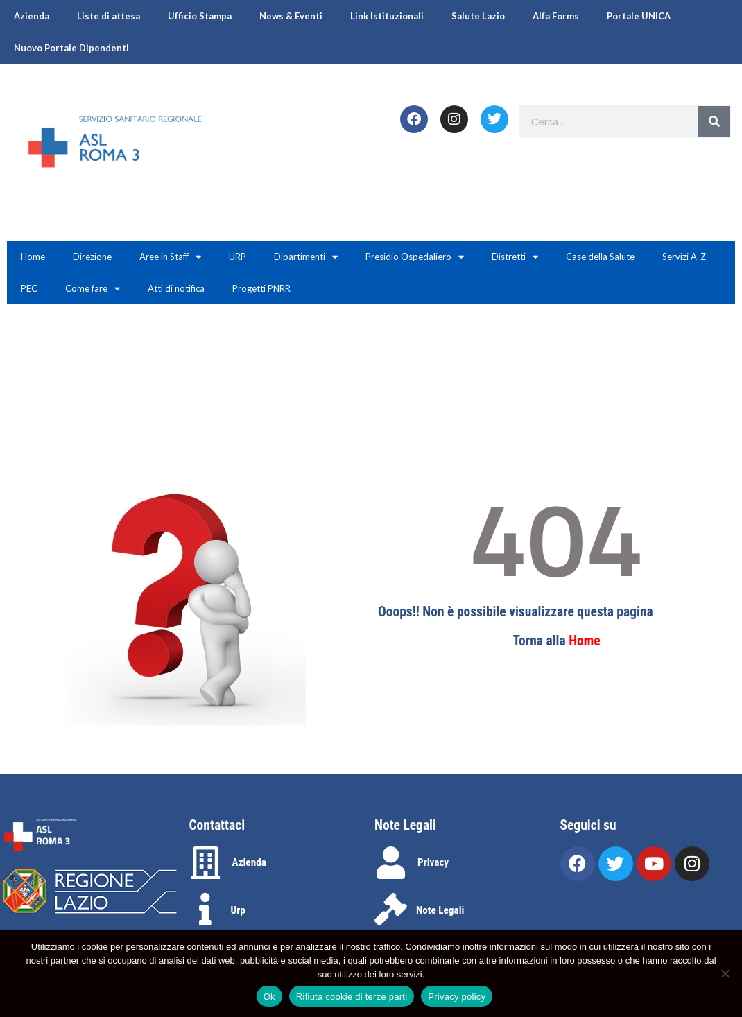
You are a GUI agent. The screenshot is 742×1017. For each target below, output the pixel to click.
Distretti (515, 256)
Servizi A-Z (684, 256)
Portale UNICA (639, 15)
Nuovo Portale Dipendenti (71, 47)
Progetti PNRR (261, 288)
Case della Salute (600, 256)
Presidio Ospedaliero (414, 256)
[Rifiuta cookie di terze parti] (725, 973)
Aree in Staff (170, 256)
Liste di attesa (108, 15)
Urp (238, 910)
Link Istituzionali (387, 15)
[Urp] (205, 909)
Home (33, 256)
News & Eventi (290, 15)
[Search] (714, 121)
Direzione (92, 256)
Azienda (31, 15)
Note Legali (440, 910)
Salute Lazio (478, 15)
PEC (29, 288)
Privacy (433, 862)
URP (237, 256)
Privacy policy (456, 996)
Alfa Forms (556, 15)
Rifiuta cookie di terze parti (351, 996)
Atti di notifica (176, 288)
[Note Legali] (390, 909)
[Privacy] (390, 862)
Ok (269, 996)
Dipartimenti (306, 256)
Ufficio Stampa (200, 15)
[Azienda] (205, 862)
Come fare (92, 288)
